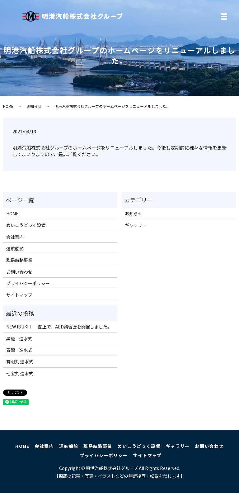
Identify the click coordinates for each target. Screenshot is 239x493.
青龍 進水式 (19, 350)
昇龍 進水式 (19, 338)
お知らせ (33, 106)
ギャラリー (136, 225)
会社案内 (15, 237)
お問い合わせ (19, 272)
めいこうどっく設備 (25, 225)
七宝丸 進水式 (19, 373)
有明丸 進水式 (19, 361)
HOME (8, 106)
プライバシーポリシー (28, 283)
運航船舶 (15, 248)
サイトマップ (19, 295)
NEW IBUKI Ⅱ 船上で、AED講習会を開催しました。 (59, 326)
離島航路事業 (19, 260)
